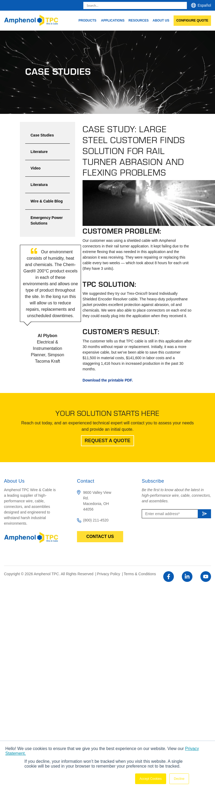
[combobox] (135, 5)
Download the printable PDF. (108, 380)
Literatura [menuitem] (39, 185)
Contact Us (100, 536)
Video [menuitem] (36, 168)
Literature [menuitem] (39, 152)
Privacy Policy (109, 574)
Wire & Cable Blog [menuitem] (47, 201)
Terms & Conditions (140, 574)
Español (204, 5)
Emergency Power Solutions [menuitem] (47, 220)
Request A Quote (108, 440)
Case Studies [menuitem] (42, 135)
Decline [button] (179, 779)
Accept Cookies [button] (151, 779)
